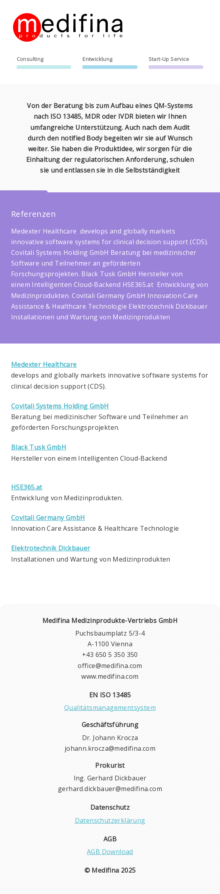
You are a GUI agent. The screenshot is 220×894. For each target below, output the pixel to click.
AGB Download (110, 851)
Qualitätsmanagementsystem (110, 707)
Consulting (30, 59)
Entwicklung (97, 59)
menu (203, 17)
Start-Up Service (169, 59)
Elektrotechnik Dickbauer (50, 548)
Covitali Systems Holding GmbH (60, 406)
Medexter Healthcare (44, 364)
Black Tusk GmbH (38, 447)
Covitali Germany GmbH (48, 517)
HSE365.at (26, 487)
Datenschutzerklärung (110, 820)
